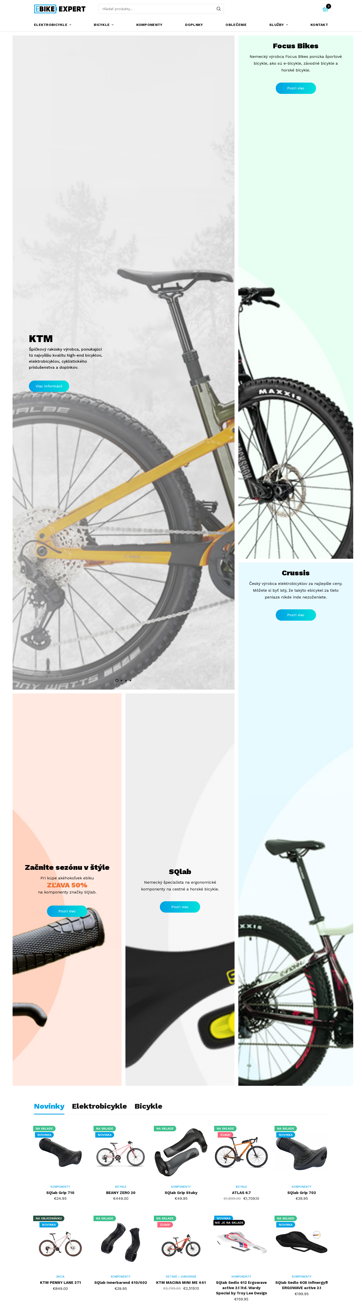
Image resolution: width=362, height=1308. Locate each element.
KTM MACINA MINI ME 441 (181, 1282)
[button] (49, 386)
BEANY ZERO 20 (120, 1192)
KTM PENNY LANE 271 (60, 1282)
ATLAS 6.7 (241, 1192)
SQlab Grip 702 (301, 1192)
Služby (276, 25)
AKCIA (60, 1276)
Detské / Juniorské (181, 1276)
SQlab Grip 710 (60, 1192)
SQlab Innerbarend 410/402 (120, 1282)
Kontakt (319, 25)
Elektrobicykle (50, 25)
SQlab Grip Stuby (181, 1192)
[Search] (218, 9)
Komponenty (149, 25)
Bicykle (102, 25)
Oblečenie (236, 25)
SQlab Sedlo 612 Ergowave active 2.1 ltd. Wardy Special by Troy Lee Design (241, 1287)
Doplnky (194, 25)
